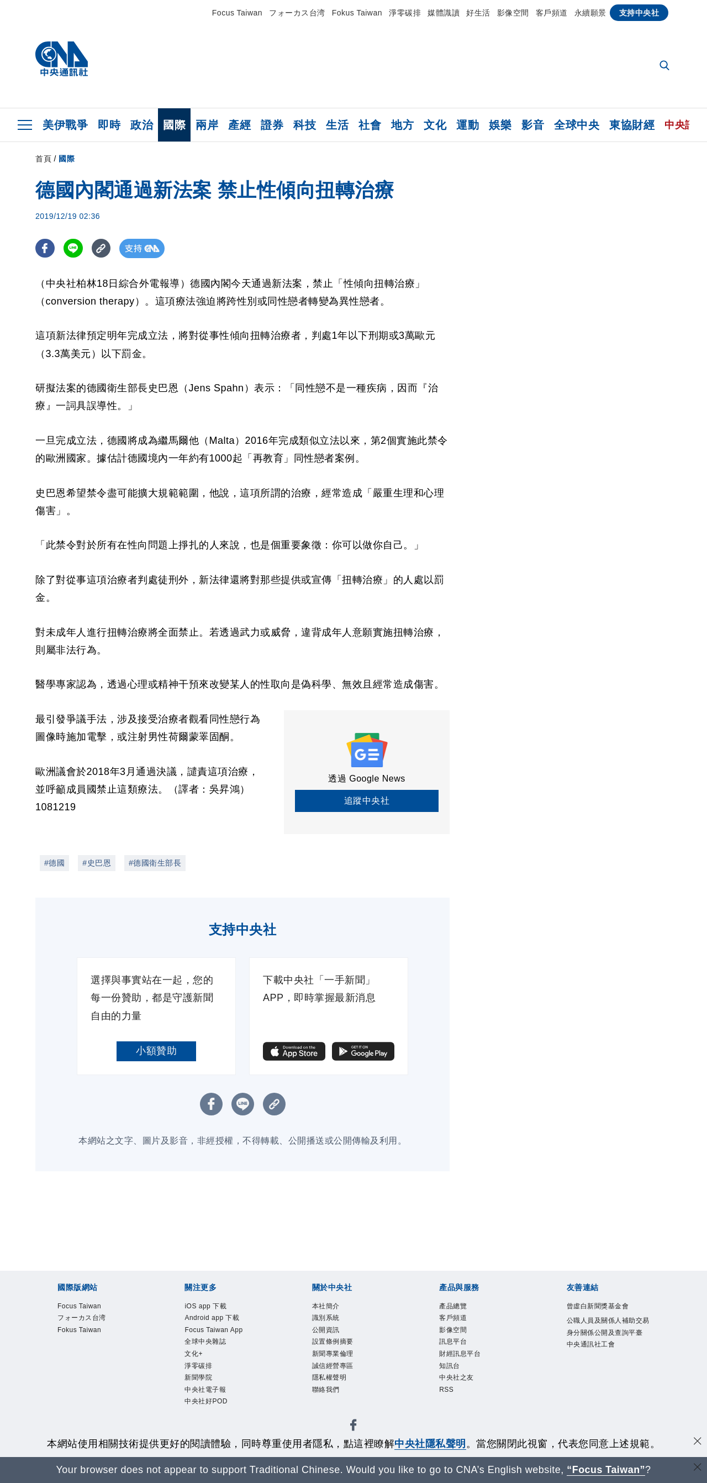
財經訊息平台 (460, 1354)
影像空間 (513, 13)
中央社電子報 (205, 1389)
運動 (467, 125)
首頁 (43, 158)
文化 (435, 125)
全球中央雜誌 (205, 1341)
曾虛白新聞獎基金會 (598, 1306)
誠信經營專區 (333, 1366)
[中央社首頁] (61, 61)
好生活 (478, 13)
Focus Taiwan (237, 13)
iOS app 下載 (205, 1306)
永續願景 (590, 13)
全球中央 (576, 125)
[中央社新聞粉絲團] (353, 1427)
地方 (402, 125)
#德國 (54, 862)
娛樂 (500, 125)
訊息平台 (453, 1341)
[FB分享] (45, 248)
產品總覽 (453, 1306)
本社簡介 (326, 1306)
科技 (304, 125)
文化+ (193, 1354)
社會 (369, 125)
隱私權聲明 (329, 1377)
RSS (446, 1389)
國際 (174, 125)
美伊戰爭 (65, 125)
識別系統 (326, 1318)
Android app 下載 (211, 1318)
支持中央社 (639, 12)
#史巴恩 (96, 862)
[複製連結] (101, 248)
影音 (532, 125)
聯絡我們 (326, 1389)
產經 (239, 125)
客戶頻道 (552, 13)
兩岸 (207, 125)
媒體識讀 (444, 13)
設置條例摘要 (333, 1341)
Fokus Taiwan (357, 13)
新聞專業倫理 (333, 1354)
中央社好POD (206, 1401)
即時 (109, 125)
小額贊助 (156, 1050)
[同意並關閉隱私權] (697, 1442)
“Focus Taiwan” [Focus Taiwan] (606, 1469)
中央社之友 (456, 1377)
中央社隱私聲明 (430, 1443)
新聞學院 (198, 1377)
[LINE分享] (73, 248)
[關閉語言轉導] (697, 1468)
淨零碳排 (405, 13)
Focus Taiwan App (213, 1330)
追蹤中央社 (367, 800)
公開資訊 (326, 1330)
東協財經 (632, 125)
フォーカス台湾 (297, 13)
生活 (337, 125)
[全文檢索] (665, 66)
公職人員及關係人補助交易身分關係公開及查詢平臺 (608, 1327)
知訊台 (449, 1366)
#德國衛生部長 (155, 862)
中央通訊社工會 (591, 1344)
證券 (272, 125)
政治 (141, 125)
